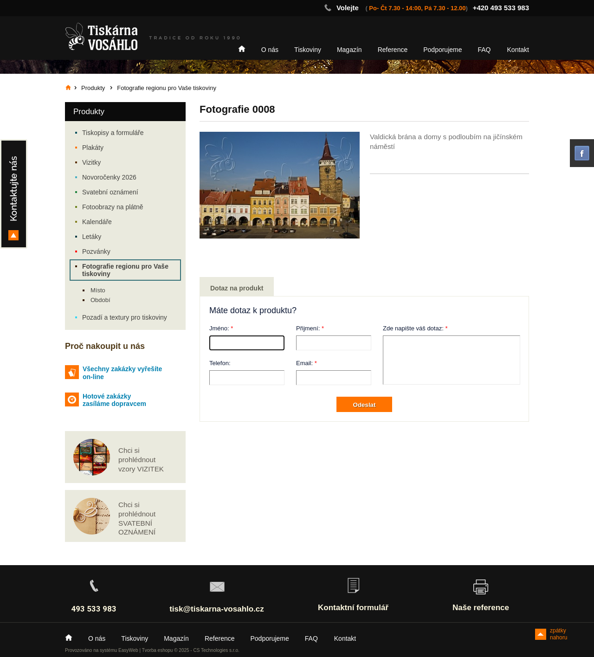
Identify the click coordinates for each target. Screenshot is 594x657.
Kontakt (518, 49)
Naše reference (480, 607)
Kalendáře (97, 221)
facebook (582, 153)
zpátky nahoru (558, 633)
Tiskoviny (307, 49)
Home (241, 48)
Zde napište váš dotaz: (413, 328)
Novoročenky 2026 (109, 177)
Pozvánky (96, 251)
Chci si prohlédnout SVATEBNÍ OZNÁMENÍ (136, 518)
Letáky (91, 236)
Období (100, 299)
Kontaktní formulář (353, 607)
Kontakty (13, 194)
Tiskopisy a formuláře (113, 132)
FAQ (484, 49)
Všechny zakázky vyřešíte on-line (122, 372)
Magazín (349, 49)
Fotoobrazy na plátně (112, 207)
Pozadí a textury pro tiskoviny (124, 317)
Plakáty (92, 147)
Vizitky (91, 162)
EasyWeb (128, 650)
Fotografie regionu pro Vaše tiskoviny (125, 270)
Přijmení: (308, 328)
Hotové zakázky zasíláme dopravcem (114, 400)
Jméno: (219, 328)
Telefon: (220, 363)
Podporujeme (442, 49)
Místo (97, 290)
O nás (269, 49)
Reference (393, 49)
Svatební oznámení (110, 192)
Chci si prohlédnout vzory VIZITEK (141, 459)
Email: (304, 363)
